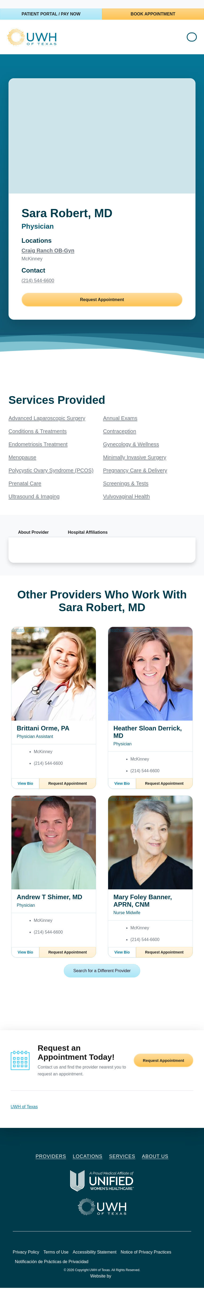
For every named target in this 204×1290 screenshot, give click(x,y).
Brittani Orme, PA (43, 730)
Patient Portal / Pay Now (51, 14)
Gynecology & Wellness (131, 446)
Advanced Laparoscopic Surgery (46, 420)
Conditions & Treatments (37, 433)
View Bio (25, 785)
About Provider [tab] (33, 534)
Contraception (119, 433)
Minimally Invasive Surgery (134, 459)
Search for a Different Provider (102, 973)
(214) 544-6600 (38, 282)
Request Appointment (102, 301)
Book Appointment (153, 14)
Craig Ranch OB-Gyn (48, 253)
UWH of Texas (24, 1109)
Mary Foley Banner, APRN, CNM (142, 902)
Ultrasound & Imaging (34, 499)
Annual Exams (120, 420)
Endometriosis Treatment (37, 446)
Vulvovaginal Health (126, 499)
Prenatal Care (24, 485)
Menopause (22, 459)
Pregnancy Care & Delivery (135, 472)
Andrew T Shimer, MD (49, 899)
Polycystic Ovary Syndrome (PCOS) (51, 472)
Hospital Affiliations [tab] (88, 534)
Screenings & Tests (125, 485)
